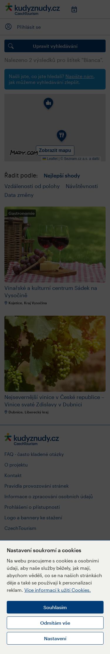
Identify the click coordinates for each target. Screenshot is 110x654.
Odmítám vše (55, 623)
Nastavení (55, 638)
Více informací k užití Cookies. (57, 590)
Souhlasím (55, 607)
